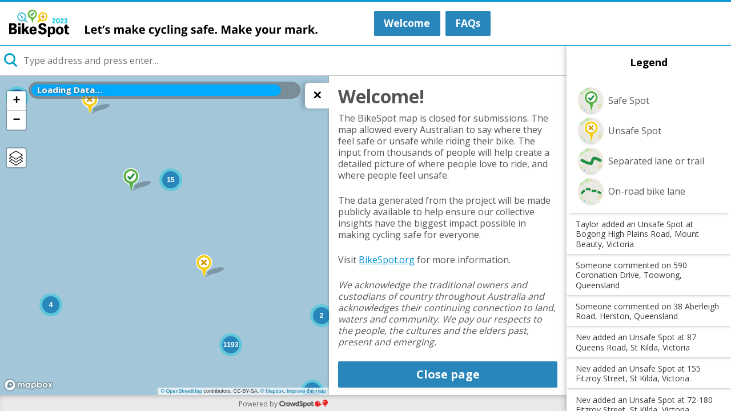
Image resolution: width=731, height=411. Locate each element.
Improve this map (306, 391)
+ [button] (16, 100)
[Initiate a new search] (11, 60)
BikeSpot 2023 (163, 23)
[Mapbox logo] (28, 385)
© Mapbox (272, 391)
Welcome (407, 23)
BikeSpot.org (387, 259)
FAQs (467, 23)
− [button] (16, 119)
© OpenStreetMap (181, 391)
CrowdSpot (303, 403)
